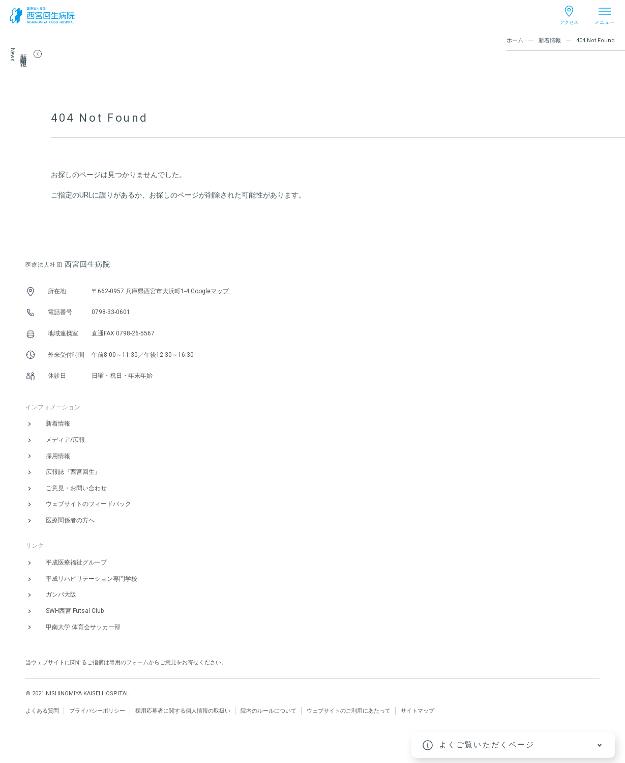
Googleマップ (210, 291)
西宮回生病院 (68, 264)
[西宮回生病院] (42, 15)
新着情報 (550, 40)
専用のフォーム (128, 662)
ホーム (515, 40)
